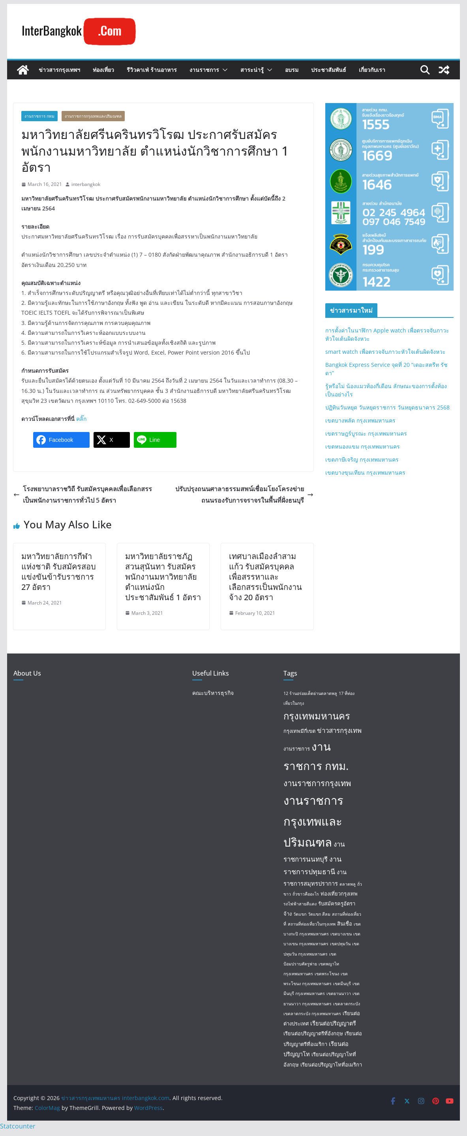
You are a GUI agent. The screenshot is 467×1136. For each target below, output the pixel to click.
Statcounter (18, 1126)
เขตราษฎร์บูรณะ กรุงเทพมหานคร (366, 433)
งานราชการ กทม (39, 116)
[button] (223, 69)
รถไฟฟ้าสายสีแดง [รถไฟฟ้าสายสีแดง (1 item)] (300, 904)
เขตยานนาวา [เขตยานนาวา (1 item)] (338, 993)
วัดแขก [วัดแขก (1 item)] (299, 914)
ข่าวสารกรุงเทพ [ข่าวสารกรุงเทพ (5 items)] (339, 730)
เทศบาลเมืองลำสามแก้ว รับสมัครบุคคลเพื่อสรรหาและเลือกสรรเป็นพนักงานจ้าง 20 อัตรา (265, 577)
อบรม (291, 69)
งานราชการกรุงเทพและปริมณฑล (93, 116)
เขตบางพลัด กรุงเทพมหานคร (360, 420)
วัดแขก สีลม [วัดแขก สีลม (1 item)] (319, 914)
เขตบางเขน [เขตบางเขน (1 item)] (341, 934)
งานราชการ (204, 69)
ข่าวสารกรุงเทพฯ (59, 69)
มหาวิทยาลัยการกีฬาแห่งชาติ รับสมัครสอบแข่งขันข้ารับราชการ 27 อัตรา (58, 571)
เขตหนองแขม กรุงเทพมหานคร (362, 446)
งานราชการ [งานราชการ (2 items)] (296, 748)
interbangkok (85, 184)
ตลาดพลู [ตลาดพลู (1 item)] (347, 884)
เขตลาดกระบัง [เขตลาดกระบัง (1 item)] (346, 1003)
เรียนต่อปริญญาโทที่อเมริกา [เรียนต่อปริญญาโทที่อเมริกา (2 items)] (331, 1064)
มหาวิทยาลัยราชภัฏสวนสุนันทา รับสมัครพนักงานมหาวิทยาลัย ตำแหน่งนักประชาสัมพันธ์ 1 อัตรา (163, 577)
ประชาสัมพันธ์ (328, 69)
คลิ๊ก (81, 418)
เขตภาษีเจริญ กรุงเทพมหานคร (362, 459)
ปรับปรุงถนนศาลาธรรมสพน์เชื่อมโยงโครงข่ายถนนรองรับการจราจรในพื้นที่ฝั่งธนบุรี (244, 494)
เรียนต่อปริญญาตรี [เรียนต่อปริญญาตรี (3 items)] (333, 1023)
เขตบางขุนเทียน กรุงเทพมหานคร (365, 472)
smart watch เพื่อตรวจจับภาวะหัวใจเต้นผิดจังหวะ (385, 351)
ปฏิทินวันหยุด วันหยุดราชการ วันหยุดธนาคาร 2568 (387, 407)
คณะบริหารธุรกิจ (213, 693)
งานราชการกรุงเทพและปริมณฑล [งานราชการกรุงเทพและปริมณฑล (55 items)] (313, 821)
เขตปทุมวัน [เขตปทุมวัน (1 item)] (340, 943)
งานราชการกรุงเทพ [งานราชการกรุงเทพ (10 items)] (317, 783)
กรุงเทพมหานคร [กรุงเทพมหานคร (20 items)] (316, 716)
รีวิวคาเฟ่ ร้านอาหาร (152, 69)
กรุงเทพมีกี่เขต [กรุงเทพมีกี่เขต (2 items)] (299, 730)
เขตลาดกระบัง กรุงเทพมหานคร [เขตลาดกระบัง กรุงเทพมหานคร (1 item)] (312, 1013)
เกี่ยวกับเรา (372, 69)
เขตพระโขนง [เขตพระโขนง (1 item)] (327, 973)
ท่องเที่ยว (103, 69)
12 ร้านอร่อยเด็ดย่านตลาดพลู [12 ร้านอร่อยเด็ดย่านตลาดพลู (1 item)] (310, 693)
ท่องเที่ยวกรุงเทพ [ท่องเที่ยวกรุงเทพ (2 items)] (339, 893)
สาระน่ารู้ (252, 69)
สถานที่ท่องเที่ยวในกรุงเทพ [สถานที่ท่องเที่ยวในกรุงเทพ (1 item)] (312, 924)
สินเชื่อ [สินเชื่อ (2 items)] (344, 923)
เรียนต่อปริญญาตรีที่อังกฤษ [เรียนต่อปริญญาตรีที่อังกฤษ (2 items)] (313, 1033)
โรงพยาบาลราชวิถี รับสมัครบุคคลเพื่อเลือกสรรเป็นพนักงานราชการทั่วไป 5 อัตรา (82, 494)
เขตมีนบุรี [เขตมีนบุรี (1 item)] (342, 983)
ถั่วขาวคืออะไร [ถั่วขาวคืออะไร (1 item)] (306, 894)
